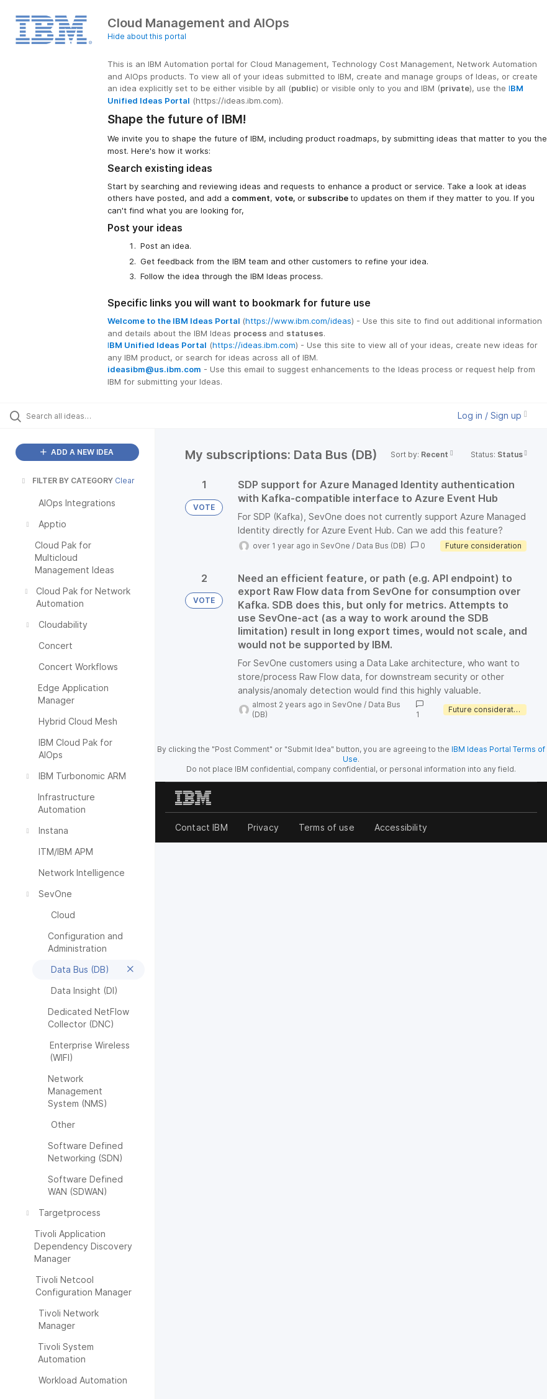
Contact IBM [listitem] (201, 827)
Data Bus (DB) (381, 545)
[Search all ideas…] (84, 415)
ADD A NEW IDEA (77, 452)
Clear (125, 480)
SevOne (335, 545)
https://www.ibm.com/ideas (298, 321)
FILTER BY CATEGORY (66, 480)
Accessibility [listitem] (400, 827)
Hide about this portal (146, 36)
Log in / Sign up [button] (492, 415)
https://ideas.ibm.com (254, 345)
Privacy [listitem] (263, 827)
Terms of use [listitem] (327, 827)
